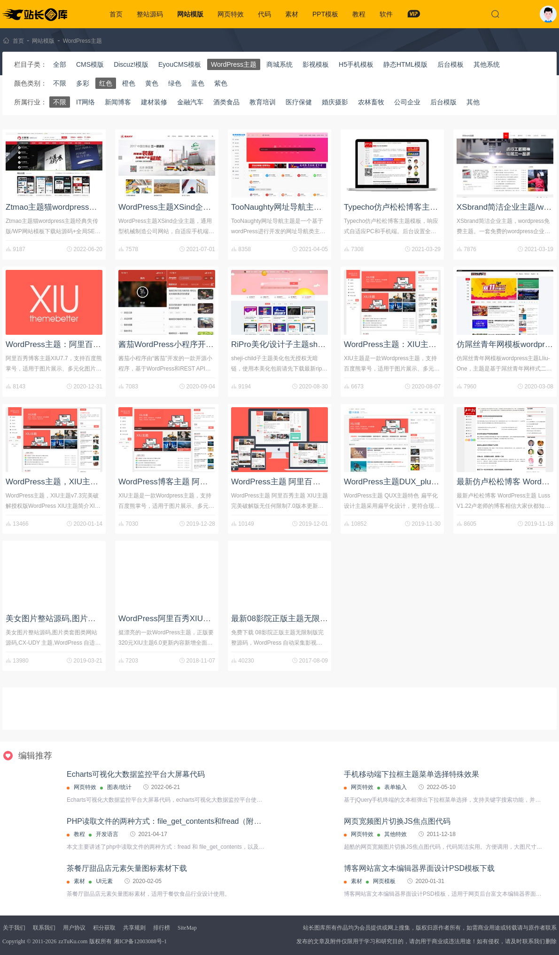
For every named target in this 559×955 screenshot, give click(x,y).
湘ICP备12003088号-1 (140, 941)
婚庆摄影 (335, 102)
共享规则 (134, 927)
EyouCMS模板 (179, 64)
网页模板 (384, 881)
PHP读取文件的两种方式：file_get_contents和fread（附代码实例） (179, 821)
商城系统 (279, 64)
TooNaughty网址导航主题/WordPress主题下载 (313, 207)
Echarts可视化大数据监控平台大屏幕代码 (136, 774)
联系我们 (44, 927)
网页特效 (230, 14)
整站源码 (150, 14)
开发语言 (107, 834)
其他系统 (487, 64)
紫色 (220, 83)
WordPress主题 (82, 41)
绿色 (174, 83)
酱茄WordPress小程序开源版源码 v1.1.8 (190, 344)
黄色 (151, 83)
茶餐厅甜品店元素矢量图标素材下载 (127, 868)
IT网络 (85, 102)
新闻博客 (118, 102)
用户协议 (74, 927)
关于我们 (14, 927)
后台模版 (443, 102)
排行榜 (161, 927)
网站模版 (190, 14)
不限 (59, 83)
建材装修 (154, 102)
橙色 (128, 83)
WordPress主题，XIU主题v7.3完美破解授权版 (87, 481)
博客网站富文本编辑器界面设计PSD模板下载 (419, 868)
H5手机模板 (356, 64)
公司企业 (407, 102)
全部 (59, 64)
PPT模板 (325, 14)
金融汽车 (190, 102)
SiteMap (187, 927)
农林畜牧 (371, 102)
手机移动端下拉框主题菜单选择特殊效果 (411, 774)
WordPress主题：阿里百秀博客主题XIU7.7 (81, 344)
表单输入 (395, 787)
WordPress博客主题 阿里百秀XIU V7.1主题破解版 (207, 481)
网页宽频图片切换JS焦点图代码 (397, 821)
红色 (105, 83)
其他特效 (395, 834)
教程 (358, 14)
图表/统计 (119, 787)
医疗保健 (299, 102)
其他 (473, 102)
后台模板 (450, 64)
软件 (386, 14)
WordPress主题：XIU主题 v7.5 (399, 344)
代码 (264, 14)
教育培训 (262, 102)
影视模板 (316, 64)
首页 (116, 14)
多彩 (82, 83)
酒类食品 (226, 102)
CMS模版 (90, 64)
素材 (291, 14)
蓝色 (197, 83)
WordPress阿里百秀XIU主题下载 (176, 618)
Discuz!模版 (131, 64)
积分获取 (104, 927)
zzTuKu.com (72, 941)
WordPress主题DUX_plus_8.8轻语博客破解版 (425, 481)
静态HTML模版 (405, 64)
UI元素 (104, 881)
